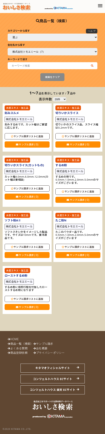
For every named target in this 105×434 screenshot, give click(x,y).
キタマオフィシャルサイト (52, 368)
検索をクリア (52, 77)
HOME (14, 339)
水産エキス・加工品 (17, 108)
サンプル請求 (27, 144)
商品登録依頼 (19, 353)
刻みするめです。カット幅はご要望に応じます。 (26, 126)
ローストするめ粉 (16, 275)
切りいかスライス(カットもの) (24, 165)
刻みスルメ (12, 113)
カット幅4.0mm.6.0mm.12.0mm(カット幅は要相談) (27, 178)
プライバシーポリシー (50, 353)
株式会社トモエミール (19, 119)
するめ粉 (61, 165)
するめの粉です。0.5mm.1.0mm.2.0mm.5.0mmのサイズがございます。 (77, 180)
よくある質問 (19, 348)
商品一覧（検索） (21, 344)
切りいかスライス (66, 113)
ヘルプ (91, 31)
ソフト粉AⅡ (13, 220)
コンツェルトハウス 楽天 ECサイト (52, 390)
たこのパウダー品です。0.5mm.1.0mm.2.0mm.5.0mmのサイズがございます (77, 235)
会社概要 (41, 348)
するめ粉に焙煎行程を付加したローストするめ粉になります (26, 289)
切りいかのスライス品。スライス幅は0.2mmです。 (76, 126)
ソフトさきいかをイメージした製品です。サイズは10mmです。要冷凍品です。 (26, 235)
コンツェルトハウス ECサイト (52, 379)
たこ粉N (60, 220)
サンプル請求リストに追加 (27, 136)
